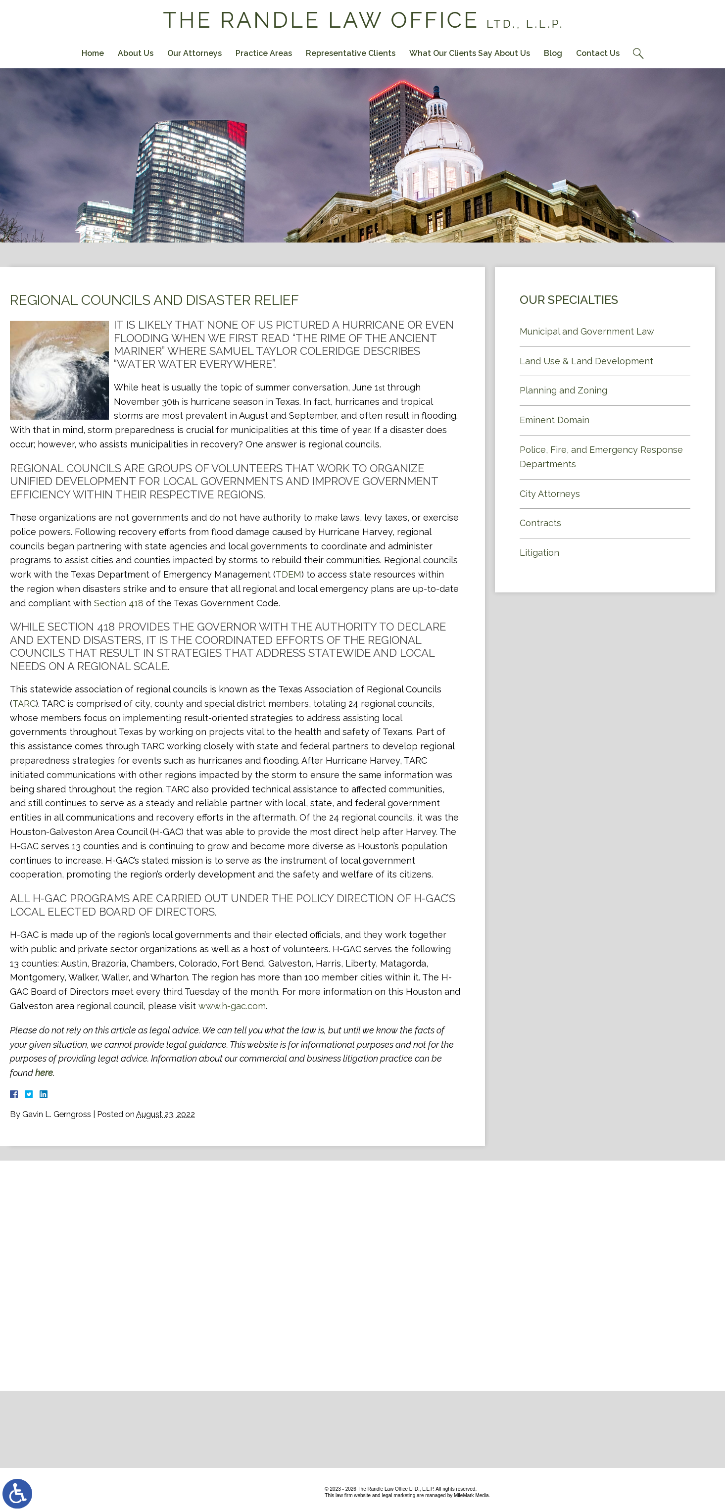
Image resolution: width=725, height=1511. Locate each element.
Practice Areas (264, 53)
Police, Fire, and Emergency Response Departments (601, 456)
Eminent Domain (554, 420)
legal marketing (398, 1495)
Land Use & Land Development (586, 361)
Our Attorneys (194, 53)
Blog (553, 53)
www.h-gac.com (232, 1006)
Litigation (539, 552)
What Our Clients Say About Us (469, 53)
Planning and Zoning (563, 390)
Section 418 (119, 603)
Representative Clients (350, 53)
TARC (24, 703)
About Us (135, 53)
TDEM (288, 574)
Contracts (540, 523)
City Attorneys (550, 493)
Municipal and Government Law (587, 331)
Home (93, 53)
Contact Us (598, 53)
